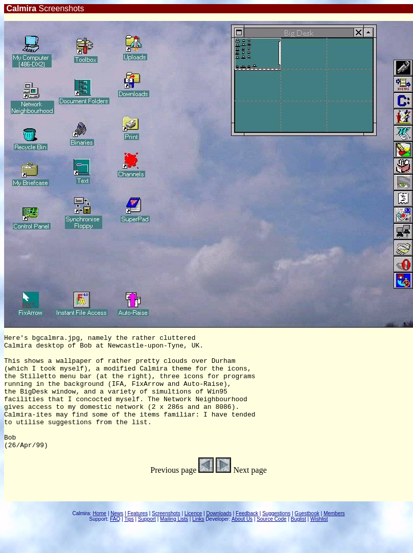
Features (137, 536)
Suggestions (276, 536)
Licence (193, 536)
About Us (242, 542)
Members (334, 536)
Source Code (271, 542)
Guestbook (306, 536)
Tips (129, 542)
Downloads (218, 536)
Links (198, 542)
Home (99, 536)
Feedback (247, 536)
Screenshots (166, 536)
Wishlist (319, 542)
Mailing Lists (174, 542)
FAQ (115, 542)
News (116, 536)
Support (147, 542)
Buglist (298, 542)
